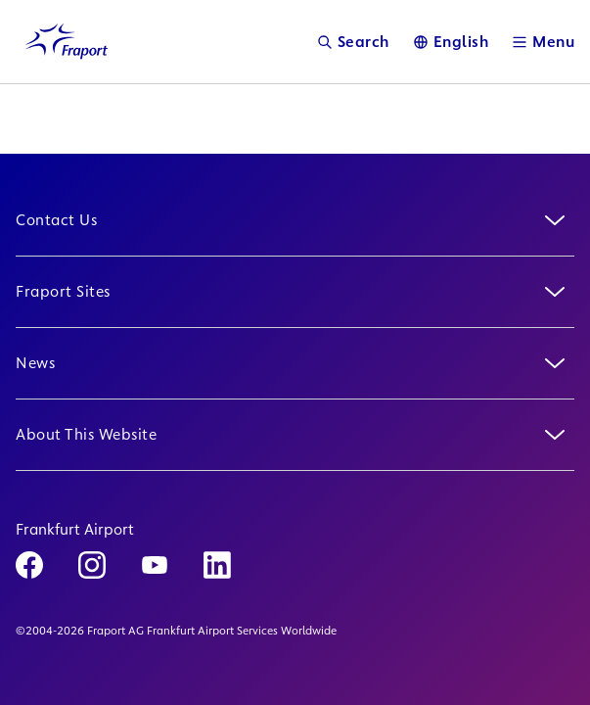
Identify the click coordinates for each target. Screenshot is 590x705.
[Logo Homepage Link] (66, 41)
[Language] (451, 41)
